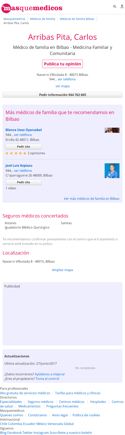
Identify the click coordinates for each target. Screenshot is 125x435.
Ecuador (29, 424)
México (41, 424)
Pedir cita (23, 146)
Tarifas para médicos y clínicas (77, 393)
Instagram (41, 432)
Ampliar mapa (62, 270)
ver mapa (63, 86)
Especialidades (11, 402)
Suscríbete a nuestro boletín (71, 432)
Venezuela (55, 424)
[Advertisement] (62, 316)
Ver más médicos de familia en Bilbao (91, 198)
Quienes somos (11, 415)
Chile (3, 424)
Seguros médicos (40, 402)
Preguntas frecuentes (62, 406)
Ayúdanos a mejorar (50, 374)
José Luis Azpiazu (19, 165)
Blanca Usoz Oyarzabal (24, 130)
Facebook (14, 432)
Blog (3, 432)
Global (69, 424)
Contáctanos (37, 415)
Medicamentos (29, 406)
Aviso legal (60, 415)
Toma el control (47, 378)
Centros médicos (71, 402)
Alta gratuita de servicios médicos (25, 393)
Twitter (27, 432)
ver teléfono (67, 79)
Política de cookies (86, 415)
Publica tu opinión (62, 64)
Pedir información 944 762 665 (62, 95)
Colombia (15, 424)
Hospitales (98, 402)
